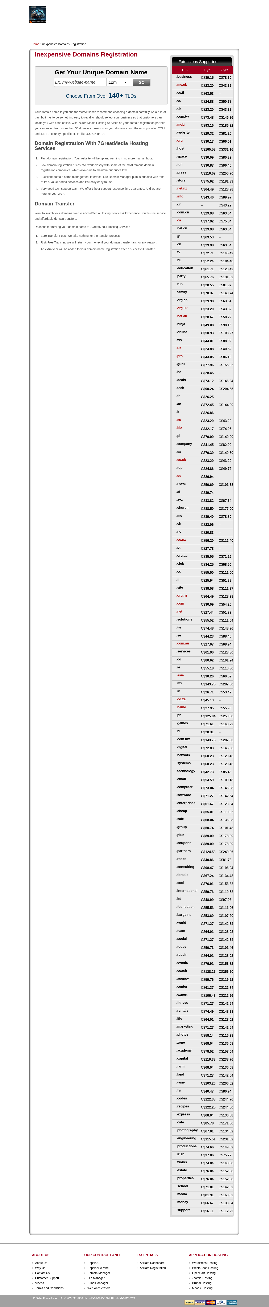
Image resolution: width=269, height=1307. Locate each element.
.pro (179, 356)
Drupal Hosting (202, 1283)
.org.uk (181, 308)
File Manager (96, 1278)
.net (179, 611)
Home (36, 30)
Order (180, 30)
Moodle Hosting (202, 1288)
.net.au (181, 316)
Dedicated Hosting (132, 30)
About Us (41, 1263)
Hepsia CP (94, 1263)
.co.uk (181, 460)
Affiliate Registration (153, 1268)
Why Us (40, 1268)
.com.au (182, 643)
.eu (178, 420)
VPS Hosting (104, 30)
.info (179, 196)
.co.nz (181, 539)
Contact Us (42, 1273)
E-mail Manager (97, 1283)
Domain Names (80, 30)
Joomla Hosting (202, 1278)
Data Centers (161, 30)
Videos (39, 1283)
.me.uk (181, 84)
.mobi (180, 124)
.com (180, 603)
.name (181, 707)
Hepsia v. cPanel (98, 1268)
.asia (180, 675)
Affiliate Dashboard (152, 1263)
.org (179, 140)
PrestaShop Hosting (205, 1268)
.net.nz (181, 188)
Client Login (113, 3)
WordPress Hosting (204, 1263)
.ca (178, 220)
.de (178, 475)
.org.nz (181, 595)
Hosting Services (85, 15)
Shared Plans (54, 30)
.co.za (181, 699)
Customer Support (47, 1278)
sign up (216, 16)
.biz (179, 428)
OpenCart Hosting (204, 1273)
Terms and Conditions (49, 1288)
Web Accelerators (98, 1288)
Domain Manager (98, 1273)
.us (178, 348)
